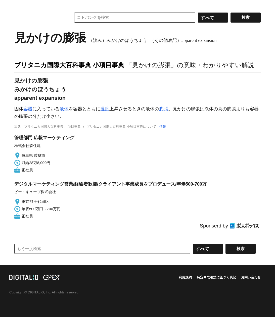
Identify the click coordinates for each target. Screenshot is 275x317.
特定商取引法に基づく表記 (216, 277)
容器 (27, 108)
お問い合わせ (251, 277)
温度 (104, 108)
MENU (19, 5)
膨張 (163, 108)
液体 (64, 108)
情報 (162, 126)
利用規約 (185, 277)
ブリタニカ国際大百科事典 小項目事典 (69, 64)
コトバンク (39, 18)
